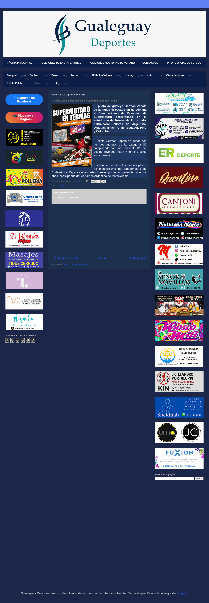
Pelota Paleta (14, 83)
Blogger (182, 593)
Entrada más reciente (65, 258)
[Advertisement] (99, 230)
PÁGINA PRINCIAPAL (19, 62)
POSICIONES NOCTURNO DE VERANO (112, 62)
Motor (150, 75)
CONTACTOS (150, 62)
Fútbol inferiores (102, 75)
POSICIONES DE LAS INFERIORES (60, 62)
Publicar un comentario (68, 197)
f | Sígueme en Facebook (24, 99)
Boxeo (55, 75)
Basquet (12, 75)
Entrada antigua (137, 258)
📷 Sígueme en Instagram (24, 117)
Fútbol (74, 75)
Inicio (102, 258)
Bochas (34, 75)
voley (56, 83)
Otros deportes (175, 75)
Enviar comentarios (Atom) (76, 264)
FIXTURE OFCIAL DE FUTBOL (183, 62)
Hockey (129, 75)
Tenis (37, 83)
